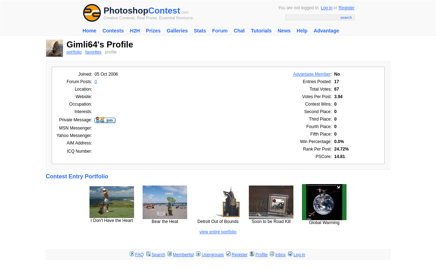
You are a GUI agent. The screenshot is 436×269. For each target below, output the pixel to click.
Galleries (177, 31)
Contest (164, 10)
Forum (220, 31)
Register (347, 7)
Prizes (153, 31)
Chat (239, 31)
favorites (93, 52)
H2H (135, 31)
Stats (200, 31)
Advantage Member (312, 74)
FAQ (139, 254)
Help (302, 31)
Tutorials (261, 31)
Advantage (326, 31)
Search (158, 254)
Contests (113, 31)
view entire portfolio (218, 231)
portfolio (74, 52)
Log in (327, 7)
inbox (281, 254)
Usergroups (213, 254)
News (284, 31)
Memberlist (183, 254)
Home (90, 31)
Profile (262, 254)
